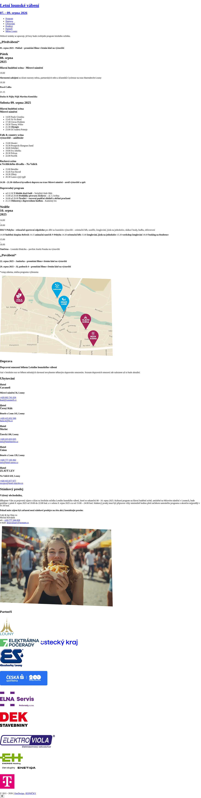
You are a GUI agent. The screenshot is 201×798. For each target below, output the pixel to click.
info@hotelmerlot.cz (9, 441)
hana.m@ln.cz (6, 421)
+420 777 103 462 (8, 460)
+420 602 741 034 (8, 397)
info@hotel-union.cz (9, 462)
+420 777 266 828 (12, 520)
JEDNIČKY (30, 793)
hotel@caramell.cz (8, 400)
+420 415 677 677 (8, 481)
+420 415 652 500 (8, 418)
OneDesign (19, 793)
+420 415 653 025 (8, 439)
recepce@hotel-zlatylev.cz (11, 483)
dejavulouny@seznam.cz (18, 522)
